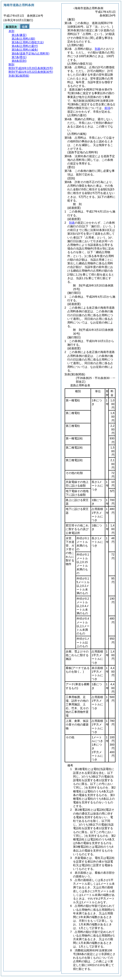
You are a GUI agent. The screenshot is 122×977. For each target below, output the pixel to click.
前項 (107, 108)
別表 (97, 48)
